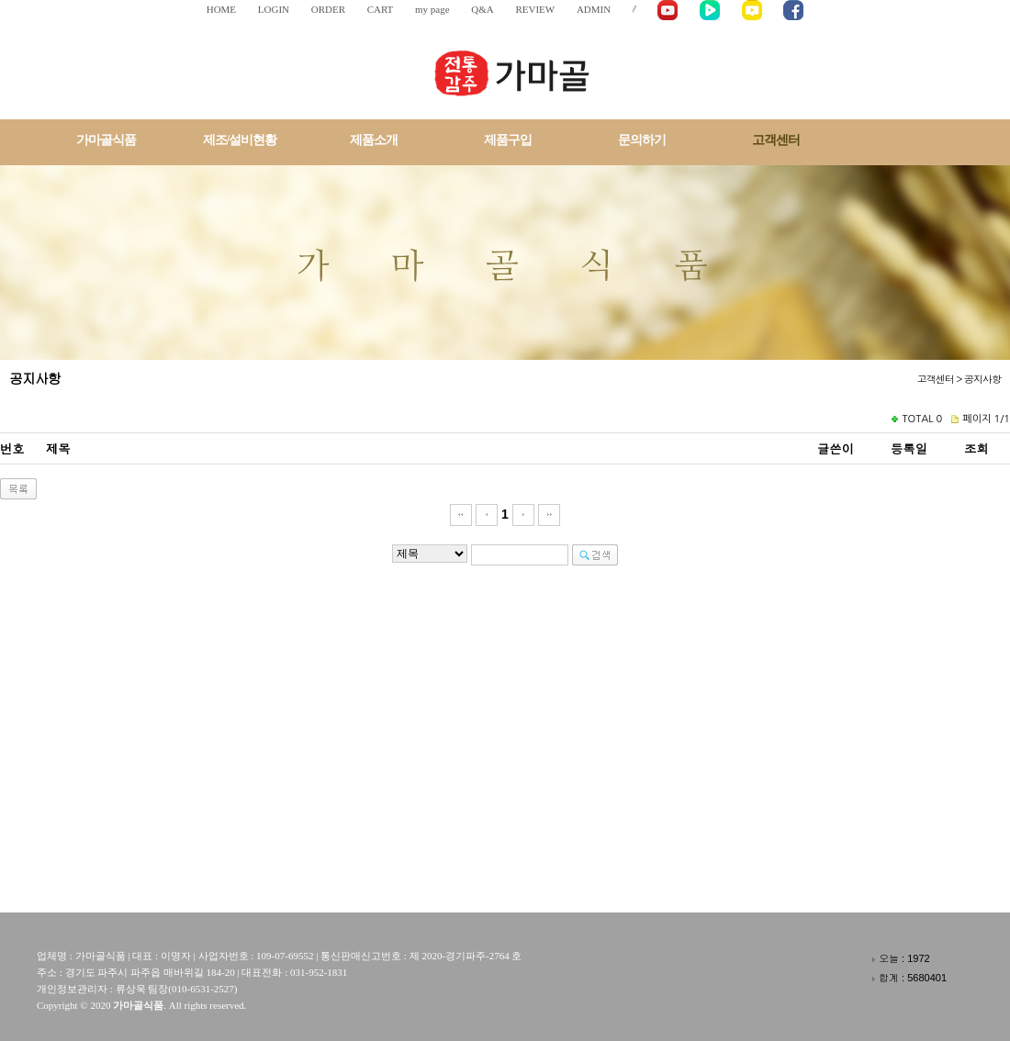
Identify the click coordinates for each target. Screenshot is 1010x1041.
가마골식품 (106, 140)
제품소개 (374, 140)
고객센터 (776, 140)
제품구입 (508, 140)
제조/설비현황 (240, 140)
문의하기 (642, 140)
